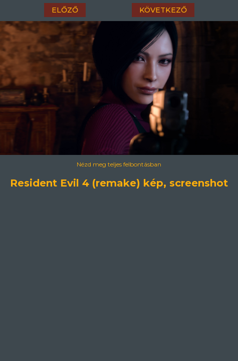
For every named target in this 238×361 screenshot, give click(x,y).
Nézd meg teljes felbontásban (119, 164)
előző (65, 10)
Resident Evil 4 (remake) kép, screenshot (119, 181)
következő (163, 10)
